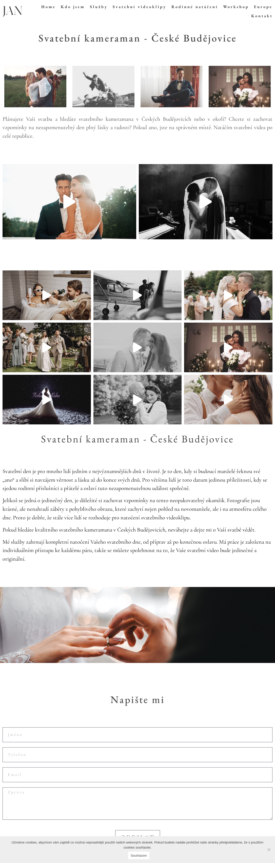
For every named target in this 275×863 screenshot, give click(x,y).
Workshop (236, 6)
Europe (263, 6)
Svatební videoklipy (139, 6)
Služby (99, 6)
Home (48, 6)
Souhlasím (139, 855)
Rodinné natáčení (194, 6)
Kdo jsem (73, 6)
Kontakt (262, 15)
